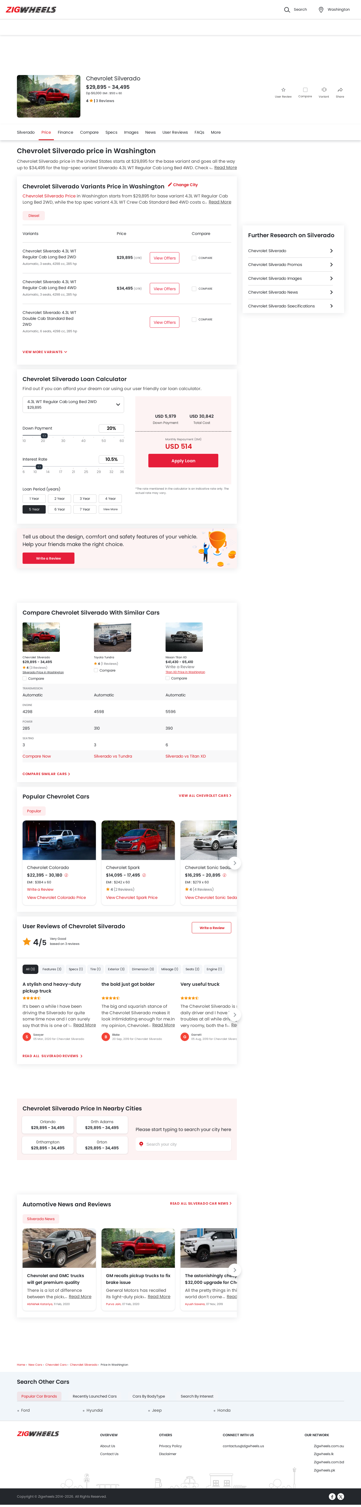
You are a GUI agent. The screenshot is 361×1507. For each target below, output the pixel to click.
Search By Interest (197, 1396)
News (150, 132)
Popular (34, 811)
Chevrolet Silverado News (273, 292)
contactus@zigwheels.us (243, 1446)
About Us (107, 1446)
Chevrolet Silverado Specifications (281, 306)
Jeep (157, 1410)
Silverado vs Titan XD (186, 756)
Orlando (48, 1122)
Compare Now (37, 756)
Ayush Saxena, (195, 1304)
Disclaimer (167, 1453)
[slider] (44, 435)
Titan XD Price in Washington (185, 672)
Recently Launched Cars (95, 1396)
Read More (84, 1025)
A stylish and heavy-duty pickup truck (52, 987)
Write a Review (48, 558)
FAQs (199, 132)
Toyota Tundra (104, 657)
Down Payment (37, 428)
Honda (223, 1410)
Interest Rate (35, 459)
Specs (111, 132)
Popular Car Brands (39, 1396)
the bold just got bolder (128, 984)
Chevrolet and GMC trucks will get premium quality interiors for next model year (57, 1279)
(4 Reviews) (203, 889)
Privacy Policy (170, 1446)
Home (21, 1365)
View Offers (164, 258)
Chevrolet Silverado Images (275, 278)
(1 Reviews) (109, 663)
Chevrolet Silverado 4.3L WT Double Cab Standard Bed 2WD (49, 318)
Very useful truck (199, 984)
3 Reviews (105, 101)
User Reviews (175, 132)
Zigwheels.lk (324, 1453)
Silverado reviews (60, 1055)
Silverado (26, 132)
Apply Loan (183, 461)
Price (46, 132)
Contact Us (109, 1453)
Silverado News (41, 1219)
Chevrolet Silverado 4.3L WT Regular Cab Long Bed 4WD (49, 285)
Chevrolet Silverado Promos (275, 264)
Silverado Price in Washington (43, 672)
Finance (65, 132)
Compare (305, 96)
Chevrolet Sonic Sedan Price (222, 897)
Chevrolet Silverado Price (49, 196)
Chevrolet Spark (123, 867)
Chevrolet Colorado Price (61, 897)
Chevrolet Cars (212, 795)
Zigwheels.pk (324, 1470)
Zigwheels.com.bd (329, 1462)
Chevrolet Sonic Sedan (209, 867)
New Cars (35, 1365)
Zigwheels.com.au (329, 1446)
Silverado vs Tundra (113, 756)
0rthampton (48, 1142)
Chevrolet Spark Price (137, 897)
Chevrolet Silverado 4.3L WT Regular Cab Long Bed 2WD (49, 254)
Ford (25, 1410)
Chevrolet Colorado (48, 867)
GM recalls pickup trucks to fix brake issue (138, 1279)
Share (340, 93)
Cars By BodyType (149, 1396)
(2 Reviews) (124, 889)
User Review (283, 93)
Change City (183, 185)
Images (131, 132)
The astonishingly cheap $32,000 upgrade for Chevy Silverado (214, 1279)
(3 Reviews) (38, 667)
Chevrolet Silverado (36, 657)
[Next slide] (234, 863)
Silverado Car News (208, 1203)
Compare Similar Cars (45, 773)
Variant (324, 93)
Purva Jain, (114, 1304)
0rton (102, 1142)
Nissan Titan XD (176, 657)
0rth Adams (102, 1122)
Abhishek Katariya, (40, 1304)
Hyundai (95, 1410)
